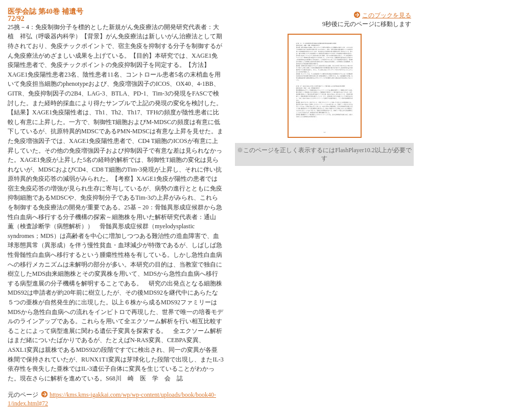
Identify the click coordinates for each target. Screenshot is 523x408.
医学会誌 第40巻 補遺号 (45, 11)
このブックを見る (386, 15)
